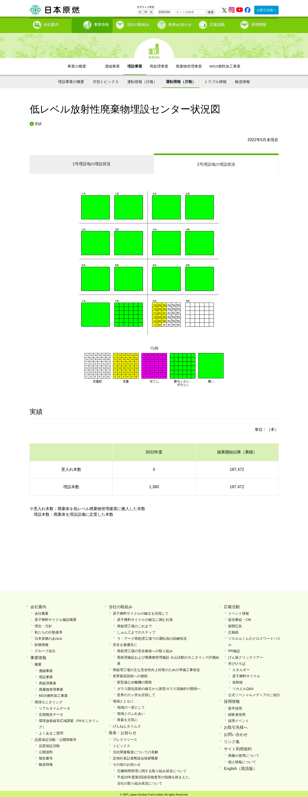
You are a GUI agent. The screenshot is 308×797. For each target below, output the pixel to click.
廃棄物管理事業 (189, 65)
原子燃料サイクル (246, 675)
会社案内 (51, 24)
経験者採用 (237, 713)
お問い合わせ (236, 733)
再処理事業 (159, 65)
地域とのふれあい (131, 712)
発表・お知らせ (122, 731)
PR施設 (234, 649)
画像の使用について (243, 754)
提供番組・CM (239, 618)
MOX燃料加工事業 (224, 65)
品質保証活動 (49, 744)
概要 (38, 663)
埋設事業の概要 (71, 80)
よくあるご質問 (51, 732)
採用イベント (238, 719)
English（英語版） (240, 767)
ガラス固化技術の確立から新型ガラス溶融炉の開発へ (159, 687)
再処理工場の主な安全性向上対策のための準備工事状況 (156, 668)
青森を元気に (127, 718)
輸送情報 (242, 80)
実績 (38, 122)
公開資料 (46, 751)
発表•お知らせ (180, 24)
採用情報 (258, 24)
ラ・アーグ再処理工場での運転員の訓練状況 (152, 637)
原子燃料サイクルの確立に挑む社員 (145, 618)
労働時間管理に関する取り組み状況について (152, 769)
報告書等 (46, 757)
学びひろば (237, 662)
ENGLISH (164, 12)
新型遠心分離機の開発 (134, 681)
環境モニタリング (48, 701)
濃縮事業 (112, 65)
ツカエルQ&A (243, 687)
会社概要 (42, 612)
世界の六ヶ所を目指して (136, 693)
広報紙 (233, 631)
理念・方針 (43, 625)
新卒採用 (235, 707)
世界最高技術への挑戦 (130, 675)
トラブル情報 (215, 80)
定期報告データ (51, 713)
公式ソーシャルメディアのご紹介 (254, 693)
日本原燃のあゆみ (48, 637)
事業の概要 (76, 65)
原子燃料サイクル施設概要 (55, 618)
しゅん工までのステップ (136, 631)
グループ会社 (45, 649)
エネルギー (241, 668)
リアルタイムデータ (54, 707)
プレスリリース (125, 738)
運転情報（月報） (181, 80)
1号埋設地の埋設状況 (91, 162)
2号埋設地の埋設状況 (216, 163)
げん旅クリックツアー (245, 656)
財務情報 (42, 643)
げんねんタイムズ (127, 725)
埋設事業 (134, 65)
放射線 (237, 681)
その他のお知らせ (127, 763)
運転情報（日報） (142, 80)
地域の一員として (131, 706)
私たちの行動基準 (48, 631)
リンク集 (232, 740)
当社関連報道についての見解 (135, 751)
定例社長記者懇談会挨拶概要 (135, 757)
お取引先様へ (266, 10)
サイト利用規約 (238, 747)
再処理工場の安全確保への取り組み (145, 649)
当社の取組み (138, 24)
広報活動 (217, 24)
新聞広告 (235, 625)
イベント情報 (238, 612)
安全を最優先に (125, 643)
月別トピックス (106, 80)
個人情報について (242, 760)
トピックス (121, 744)
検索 (211, 12)
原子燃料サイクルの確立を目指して (141, 612)
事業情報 (92, 24)
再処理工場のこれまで (134, 625)
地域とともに (123, 700)
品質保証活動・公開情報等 (55, 738)
